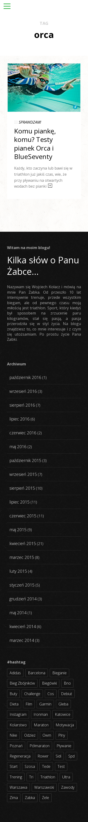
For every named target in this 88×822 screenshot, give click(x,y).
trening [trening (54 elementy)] (16, 777)
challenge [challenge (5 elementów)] (32, 693)
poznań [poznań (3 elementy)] (16, 745)
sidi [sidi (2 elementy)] (58, 756)
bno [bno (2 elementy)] (67, 683)
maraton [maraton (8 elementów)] (41, 724)
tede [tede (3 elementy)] (46, 766)
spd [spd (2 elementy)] (71, 756)
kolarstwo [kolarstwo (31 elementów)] (18, 724)
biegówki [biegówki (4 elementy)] (49, 683)
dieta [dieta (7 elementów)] (14, 704)
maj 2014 (18, 612)
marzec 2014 (21, 640)
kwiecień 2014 (22, 626)
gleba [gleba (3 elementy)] (63, 704)
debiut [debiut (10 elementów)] (66, 693)
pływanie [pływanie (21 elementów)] (64, 745)
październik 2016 (25, 377)
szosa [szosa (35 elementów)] (30, 766)
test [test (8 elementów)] (61, 766)
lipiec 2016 (19, 419)
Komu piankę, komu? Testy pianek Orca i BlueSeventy (35, 143)
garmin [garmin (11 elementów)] (45, 704)
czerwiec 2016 (22, 433)
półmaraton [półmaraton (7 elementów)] (40, 745)
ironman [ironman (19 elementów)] (41, 714)
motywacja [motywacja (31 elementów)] (65, 724)
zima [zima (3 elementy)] (14, 797)
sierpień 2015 (22, 488)
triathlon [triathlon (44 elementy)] (47, 777)
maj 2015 (18, 529)
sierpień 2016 (22, 405)
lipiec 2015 (19, 502)
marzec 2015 (21, 557)
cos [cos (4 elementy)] (50, 693)
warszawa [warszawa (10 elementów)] (18, 787)
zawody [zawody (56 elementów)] (67, 787)
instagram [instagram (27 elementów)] (18, 714)
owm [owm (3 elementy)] (46, 735)
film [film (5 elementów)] (29, 704)
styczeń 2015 (21, 585)
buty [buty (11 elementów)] (13, 693)
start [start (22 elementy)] (14, 766)
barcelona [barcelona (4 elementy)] (36, 672)
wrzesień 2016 (23, 391)
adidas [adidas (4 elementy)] (15, 672)
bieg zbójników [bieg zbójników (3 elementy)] (22, 683)
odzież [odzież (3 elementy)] (29, 735)
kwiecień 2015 (22, 543)
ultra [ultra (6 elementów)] (66, 777)
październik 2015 (25, 460)
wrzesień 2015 (23, 474)
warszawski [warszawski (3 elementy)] (44, 787)
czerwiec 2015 (22, 516)
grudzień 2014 (23, 599)
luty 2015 (18, 571)
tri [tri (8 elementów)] (31, 777)
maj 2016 (18, 446)
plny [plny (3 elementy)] (61, 735)
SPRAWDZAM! (30, 122)
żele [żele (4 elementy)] (45, 797)
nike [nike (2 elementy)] (13, 735)
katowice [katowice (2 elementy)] (62, 714)
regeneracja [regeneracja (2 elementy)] (20, 756)
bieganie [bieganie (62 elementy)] (59, 672)
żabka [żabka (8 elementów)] (30, 797)
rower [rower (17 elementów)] (43, 756)
